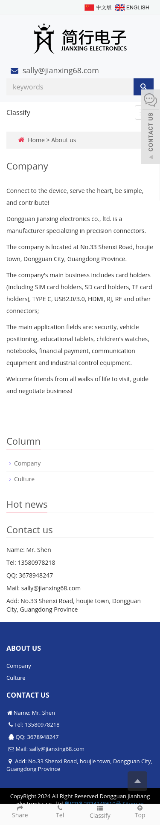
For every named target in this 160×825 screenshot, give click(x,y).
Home (36, 140)
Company (27, 463)
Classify (18, 112)
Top (140, 811)
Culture (24, 479)
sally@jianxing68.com (61, 70)
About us (63, 140)
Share (20, 811)
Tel (60, 811)
